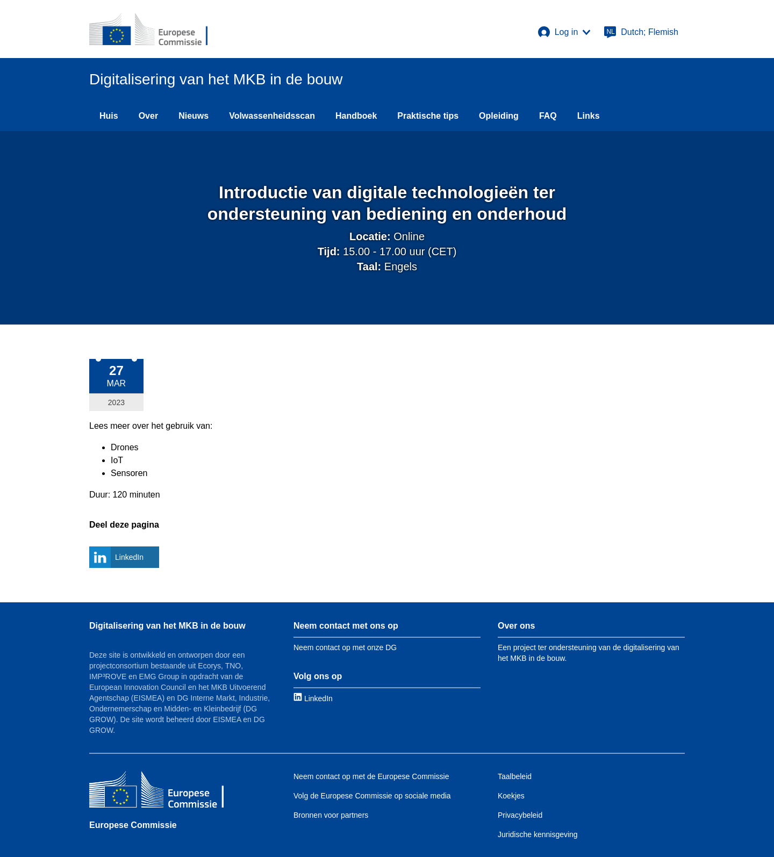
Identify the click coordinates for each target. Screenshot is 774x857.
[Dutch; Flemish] (641, 32)
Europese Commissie (133, 825)
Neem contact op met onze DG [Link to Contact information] (345, 647)
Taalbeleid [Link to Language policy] (515, 776)
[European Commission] (148, 29)
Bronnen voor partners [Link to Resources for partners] (330, 815)
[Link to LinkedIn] (313, 698)
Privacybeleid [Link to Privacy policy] (520, 815)
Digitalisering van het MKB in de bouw (167, 625)
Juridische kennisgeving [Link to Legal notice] (538, 834)
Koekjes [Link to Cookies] (511, 795)
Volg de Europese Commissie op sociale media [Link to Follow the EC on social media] (372, 795)
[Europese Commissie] (156, 790)
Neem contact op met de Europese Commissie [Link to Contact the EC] (371, 776)
